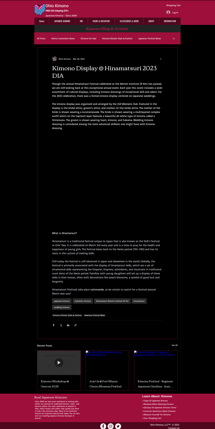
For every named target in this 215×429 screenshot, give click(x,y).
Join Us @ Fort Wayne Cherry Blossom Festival (105, 384)
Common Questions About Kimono (159, 411)
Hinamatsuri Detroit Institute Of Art (112, 301)
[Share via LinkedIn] (68, 325)
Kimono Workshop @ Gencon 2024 (55, 384)
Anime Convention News (63, 38)
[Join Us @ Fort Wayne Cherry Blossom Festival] (107, 363)
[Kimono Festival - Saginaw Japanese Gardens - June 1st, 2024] (155, 363)
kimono (66, 404)
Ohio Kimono (156, 424)
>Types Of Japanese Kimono (155, 400)
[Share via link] (75, 325)
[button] (173, 38)
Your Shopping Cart (152, 418)
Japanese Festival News (149, 38)
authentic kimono (83, 301)
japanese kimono (62, 301)
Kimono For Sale (88, 38)
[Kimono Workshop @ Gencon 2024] (58, 363)
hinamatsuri (139, 301)
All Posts (41, 38)
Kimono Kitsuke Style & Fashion (117, 38)
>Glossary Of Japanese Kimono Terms (159, 407)
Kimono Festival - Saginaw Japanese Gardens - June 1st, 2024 (155, 384)
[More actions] (161, 59)
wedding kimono (61, 307)
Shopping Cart (173, 5)
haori (73, 404)
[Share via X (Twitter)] (60, 325)
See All (175, 345)
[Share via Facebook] (53, 325)
